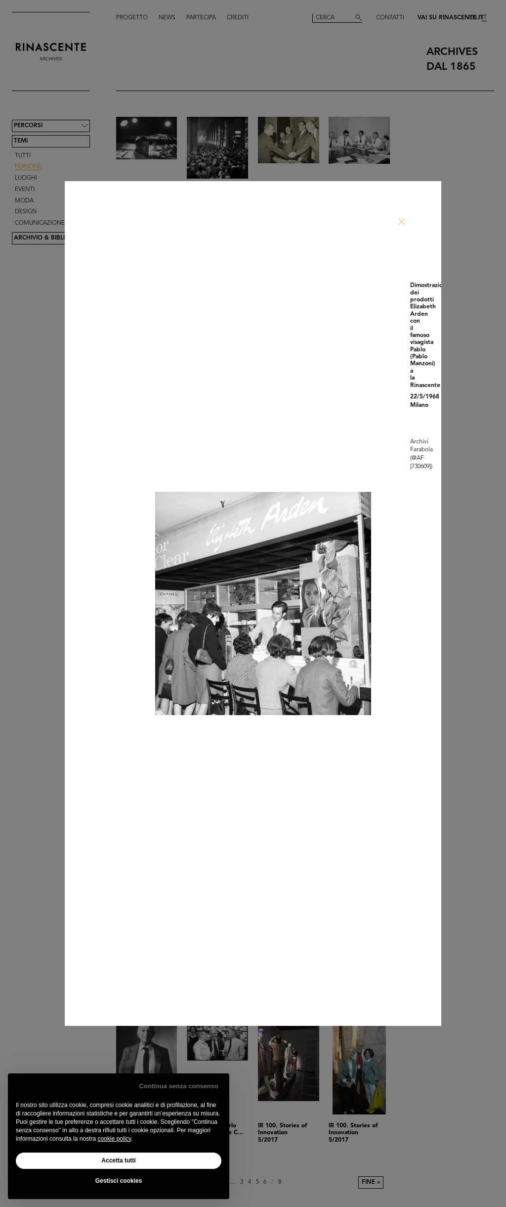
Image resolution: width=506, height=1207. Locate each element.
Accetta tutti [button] (118, 1160)
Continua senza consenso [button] (178, 1086)
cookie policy (114, 1138)
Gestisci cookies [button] (118, 1180)
